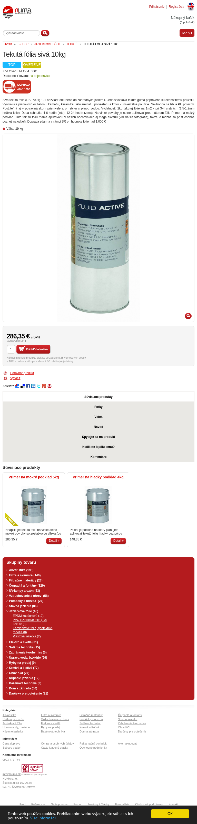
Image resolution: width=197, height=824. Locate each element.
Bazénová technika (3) (25, 683)
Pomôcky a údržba (91, 719)
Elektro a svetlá (50, 723)
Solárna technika (90, 723)
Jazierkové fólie (12, 723)
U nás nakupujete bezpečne (34, 774)
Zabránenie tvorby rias (132, 723)
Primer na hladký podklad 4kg (98, 477)
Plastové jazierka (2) (27, 636)
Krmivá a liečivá (89, 727)
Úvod (22, 804)
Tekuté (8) (19, 624)
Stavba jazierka (127, 719)
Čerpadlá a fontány (130, 715)
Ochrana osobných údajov (57, 743)
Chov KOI (124, 727)
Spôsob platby (12, 747)
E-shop (77, 804)
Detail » (54, 540)
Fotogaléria (122, 804)
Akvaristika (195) (21, 570)
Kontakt (173, 804)
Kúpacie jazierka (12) (24, 678)
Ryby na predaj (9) (22, 663)
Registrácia (176, 6)
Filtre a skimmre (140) (25, 575)
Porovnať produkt (22, 373)
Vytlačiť (15, 378)
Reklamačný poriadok (93, 743)
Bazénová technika (53, 731)
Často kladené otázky (54, 747)
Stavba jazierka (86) (23, 606)
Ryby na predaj (50, 727)
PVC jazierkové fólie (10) (30, 620)
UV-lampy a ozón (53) (24, 590)
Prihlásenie (156, 6)
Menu (187, 33)
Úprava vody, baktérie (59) (28, 657)
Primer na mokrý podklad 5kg (34, 477)
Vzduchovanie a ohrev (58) (29, 596)
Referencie (38, 804)
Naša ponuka (59, 804)
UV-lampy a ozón (13, 719)
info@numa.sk (12, 774)
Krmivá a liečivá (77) (23, 668)
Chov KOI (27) (19, 673)
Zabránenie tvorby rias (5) (28, 652)
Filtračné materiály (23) (26, 580)
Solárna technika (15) (24, 647)
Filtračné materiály (91, 715)
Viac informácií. (43, 819)
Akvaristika (9, 715)
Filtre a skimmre (51, 715)
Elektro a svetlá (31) (23, 642)
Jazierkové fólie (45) (23, 611)
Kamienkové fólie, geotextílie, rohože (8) (33, 630)
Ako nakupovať (127, 743)
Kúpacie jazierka (13, 731)
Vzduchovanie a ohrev (55, 719)
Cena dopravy (11, 743)
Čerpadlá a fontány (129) (27, 585)
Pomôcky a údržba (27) (26, 601)
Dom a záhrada (89, 731)
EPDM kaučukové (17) (28, 616)
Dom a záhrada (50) (23, 688)
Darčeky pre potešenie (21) (28, 693)
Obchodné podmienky (93, 747)
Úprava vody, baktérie (16, 727)
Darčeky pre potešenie (132, 731)
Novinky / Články (98, 804)
